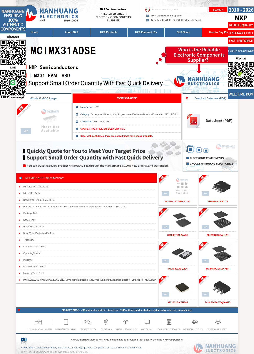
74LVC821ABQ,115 (178, 268)
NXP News (183, 32)
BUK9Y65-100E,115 (218, 201)
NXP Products (108, 32)
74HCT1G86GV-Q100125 (217, 302)
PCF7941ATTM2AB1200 (177, 201)
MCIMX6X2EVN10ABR (217, 268)
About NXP (71, 32)
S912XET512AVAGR (177, 235)
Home (34, 32)
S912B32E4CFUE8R (177, 302)
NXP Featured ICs (146, 32)
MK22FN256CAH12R (217, 235)
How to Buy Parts (220, 32)
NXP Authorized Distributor (86, 339)
